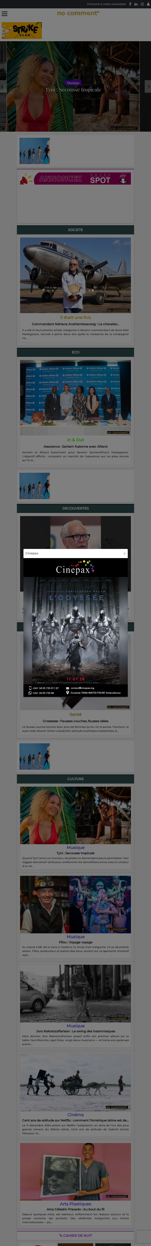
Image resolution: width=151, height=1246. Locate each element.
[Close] (125, 553)
